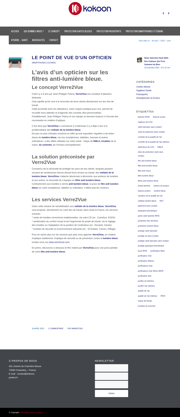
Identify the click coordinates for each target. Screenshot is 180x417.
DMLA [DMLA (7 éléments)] (160, 147)
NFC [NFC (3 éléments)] (162, 201)
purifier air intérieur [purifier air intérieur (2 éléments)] (146, 281)
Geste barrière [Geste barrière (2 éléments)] (144, 186)
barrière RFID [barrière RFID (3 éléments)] (144, 117)
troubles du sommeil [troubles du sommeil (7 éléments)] (146, 306)
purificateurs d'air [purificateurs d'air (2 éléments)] (145, 266)
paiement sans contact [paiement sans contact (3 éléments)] (147, 206)
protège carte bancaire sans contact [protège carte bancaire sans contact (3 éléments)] (153, 241)
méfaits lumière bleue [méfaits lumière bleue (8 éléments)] (147, 201)
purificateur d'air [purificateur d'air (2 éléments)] (145, 256)
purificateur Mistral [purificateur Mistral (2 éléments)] (146, 261)
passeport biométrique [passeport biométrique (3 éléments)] (147, 211)
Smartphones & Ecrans (44, 63)
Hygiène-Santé (144, 90)
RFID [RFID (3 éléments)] (163, 296)
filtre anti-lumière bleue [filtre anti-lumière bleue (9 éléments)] (148, 166)
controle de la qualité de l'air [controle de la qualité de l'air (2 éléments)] (150, 137)
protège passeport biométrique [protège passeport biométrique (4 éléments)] (151, 246)
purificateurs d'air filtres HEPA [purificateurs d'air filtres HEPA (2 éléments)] (150, 271)
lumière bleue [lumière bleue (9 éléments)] (160, 191)
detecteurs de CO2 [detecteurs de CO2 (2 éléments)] (146, 147)
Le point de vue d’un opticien (72, 57)
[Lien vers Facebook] (163, 13)
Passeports (142, 94)
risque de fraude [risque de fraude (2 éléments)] (145, 301)
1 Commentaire (55, 328)
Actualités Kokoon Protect (32, 412)
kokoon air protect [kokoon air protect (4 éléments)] (161, 186)
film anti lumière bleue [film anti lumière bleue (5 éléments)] (147, 161)
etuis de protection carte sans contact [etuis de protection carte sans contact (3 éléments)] (150, 154)
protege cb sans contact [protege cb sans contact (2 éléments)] (148, 236)
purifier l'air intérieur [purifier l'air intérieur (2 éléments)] (146, 286)
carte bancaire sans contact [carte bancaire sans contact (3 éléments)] (150, 127)
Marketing (77, 328)
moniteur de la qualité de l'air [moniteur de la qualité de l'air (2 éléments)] (150, 196)
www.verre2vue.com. (59, 242)
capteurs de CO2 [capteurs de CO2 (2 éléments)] (145, 122)
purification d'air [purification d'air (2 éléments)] (145, 276)
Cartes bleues (143, 86)
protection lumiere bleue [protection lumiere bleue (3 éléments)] (148, 226)
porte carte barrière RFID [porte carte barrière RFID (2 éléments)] (148, 216)
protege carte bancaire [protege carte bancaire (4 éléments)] (147, 231)
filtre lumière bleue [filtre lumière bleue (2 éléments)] (146, 176)
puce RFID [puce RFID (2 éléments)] (142, 251)
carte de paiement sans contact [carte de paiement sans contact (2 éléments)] (151, 132)
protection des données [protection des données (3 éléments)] (148, 221)
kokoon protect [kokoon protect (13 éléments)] (144, 191)
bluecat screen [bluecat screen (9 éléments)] (159, 117)
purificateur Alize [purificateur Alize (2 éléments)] (157, 251)
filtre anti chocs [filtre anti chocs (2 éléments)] (144, 171)
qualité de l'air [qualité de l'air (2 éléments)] (144, 291)
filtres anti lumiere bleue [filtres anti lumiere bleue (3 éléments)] (148, 181)
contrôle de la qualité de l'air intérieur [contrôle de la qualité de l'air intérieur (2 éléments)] (153, 142)
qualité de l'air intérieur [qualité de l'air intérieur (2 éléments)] (147, 296)
